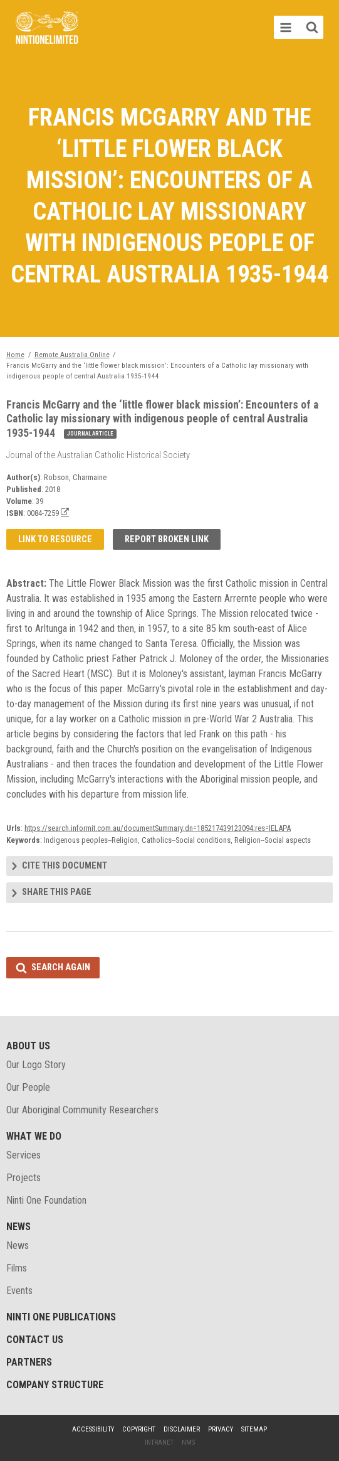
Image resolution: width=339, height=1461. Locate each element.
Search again (60, 967)
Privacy (220, 1429)
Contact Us (34, 1340)
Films (16, 1268)
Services (23, 1155)
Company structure (54, 1385)
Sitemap (254, 1429)
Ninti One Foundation (46, 1200)
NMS (188, 1442)
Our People (28, 1087)
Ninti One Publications (61, 1317)
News (18, 1227)
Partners (29, 1362)
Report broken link (167, 539)
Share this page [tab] (56, 892)
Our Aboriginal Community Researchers (82, 1110)
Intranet (159, 1442)
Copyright (138, 1429)
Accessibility (93, 1429)
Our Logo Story (36, 1065)
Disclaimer (182, 1429)
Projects (23, 1178)
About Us (28, 1046)
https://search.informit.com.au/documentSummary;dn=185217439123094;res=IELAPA (157, 828)
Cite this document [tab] (64, 865)
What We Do (33, 1136)
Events (19, 1291)
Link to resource (55, 539)
